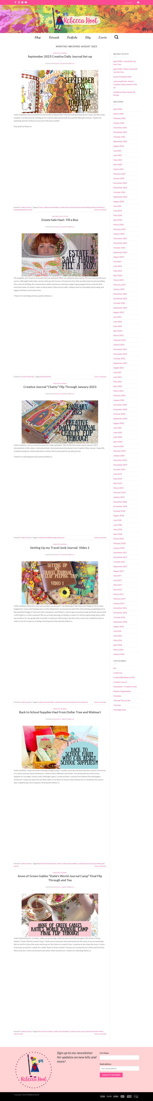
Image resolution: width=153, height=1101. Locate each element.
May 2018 (117, 529)
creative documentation (51, 207)
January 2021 (118, 400)
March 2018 (118, 538)
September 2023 (120, 252)
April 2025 (117, 164)
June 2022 (117, 321)
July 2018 (117, 520)
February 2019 (119, 492)
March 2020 (118, 446)
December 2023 (120, 238)
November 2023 (120, 243)
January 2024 (118, 234)
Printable (117, 696)
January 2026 (118, 123)
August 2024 (118, 201)
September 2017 (120, 566)
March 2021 (118, 391)
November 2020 (120, 409)
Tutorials (54, 37)
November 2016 (120, 612)
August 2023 (118, 257)
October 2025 (119, 137)
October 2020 (119, 414)
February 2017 (119, 599)
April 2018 (117, 534)
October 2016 (119, 617)
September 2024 (120, 197)
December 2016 (120, 608)
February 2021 (119, 395)
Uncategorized (119, 710)
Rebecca (71, 63)
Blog (88, 37)
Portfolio (72, 37)
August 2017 (118, 571)
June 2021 (117, 377)
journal (80, 207)
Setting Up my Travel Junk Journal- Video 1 (60, 547)
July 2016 (117, 631)
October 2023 (119, 247)
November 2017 (120, 557)
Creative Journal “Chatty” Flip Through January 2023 (59, 387)
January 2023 (118, 289)
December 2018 (120, 502)
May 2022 (117, 326)
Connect (129, 2)
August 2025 (118, 146)
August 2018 (118, 515)
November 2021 (120, 354)
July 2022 (117, 317)
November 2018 (120, 506)
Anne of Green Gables (45, 1031)
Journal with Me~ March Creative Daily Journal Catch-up (125, 84)
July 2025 (117, 151)
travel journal (83, 702)
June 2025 (117, 155)
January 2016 (118, 654)
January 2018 (118, 548)
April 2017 (117, 589)
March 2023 (118, 280)
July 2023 (117, 261)
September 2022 (120, 308)
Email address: (105, 1064)
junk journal (94, 207)
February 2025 (119, 174)
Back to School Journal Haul (47, 863)
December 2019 (120, 460)
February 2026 (119, 118)
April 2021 (117, 386)
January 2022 (118, 344)
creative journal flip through (47, 538)
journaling (86, 207)
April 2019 (117, 483)
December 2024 (120, 183)
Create (40, 207)
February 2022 (119, 340)
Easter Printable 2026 (122, 77)
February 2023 (119, 284)
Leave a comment (100, 210)
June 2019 (117, 474)
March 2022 (118, 335)
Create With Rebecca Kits (124, 677)
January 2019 (118, 497)
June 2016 (117, 636)
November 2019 (120, 465)
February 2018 (119, 543)
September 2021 (120, 363)
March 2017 (118, 594)
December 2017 (120, 552)
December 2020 (120, 405)
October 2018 (119, 511)
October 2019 (119, 469)
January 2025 (118, 178)
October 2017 (119, 562)
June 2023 (117, 266)
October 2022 (119, 303)
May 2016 (117, 640)
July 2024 (117, 206)
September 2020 (120, 418)
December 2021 (120, 349)
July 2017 (117, 575)
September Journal (26, 210)
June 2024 (117, 210)
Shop (38, 37)
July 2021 (117, 372)
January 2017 (118, 603)
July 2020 (117, 428)
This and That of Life (60, 216)
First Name (104, 1053)
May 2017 (117, 585)
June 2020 (117, 432)
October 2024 (119, 192)
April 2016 (117, 645)
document (74, 207)
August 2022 (118, 312)
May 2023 (117, 271)
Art (114, 668)
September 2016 (120, 622)
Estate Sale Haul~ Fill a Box (59, 220)
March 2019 (118, 488)
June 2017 (117, 580)
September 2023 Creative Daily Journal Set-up (60, 56)
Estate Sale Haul (45, 377)
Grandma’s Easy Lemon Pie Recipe (124, 93)
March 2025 (118, 169)
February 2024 (119, 229)
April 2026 (117, 109)
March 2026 (118, 114)
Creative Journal (60, 53)
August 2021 (118, 368)
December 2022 (120, 294)
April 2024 (117, 220)
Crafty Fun (117, 673)
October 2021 (119, 358)
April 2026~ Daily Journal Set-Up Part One (125, 70)
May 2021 (117, 381)
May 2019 (117, 478)
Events (103, 37)
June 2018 (117, 525)
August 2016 (118, 626)
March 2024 (118, 224)
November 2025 (120, 132)
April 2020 (117, 441)
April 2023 (117, 275)
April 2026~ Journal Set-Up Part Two (124, 62)
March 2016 (118, 649)
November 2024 (120, 187)
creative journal (65, 207)
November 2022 (120, 298)
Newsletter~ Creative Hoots (125, 686)
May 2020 (117, 437)
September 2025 (120, 141)
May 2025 (117, 160)
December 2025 (120, 127)
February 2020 (119, 451)
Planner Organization (122, 691)
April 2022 (117, 331)
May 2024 (117, 215)
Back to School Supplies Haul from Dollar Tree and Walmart (60, 712)
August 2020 (118, 423)
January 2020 (118, 455)
